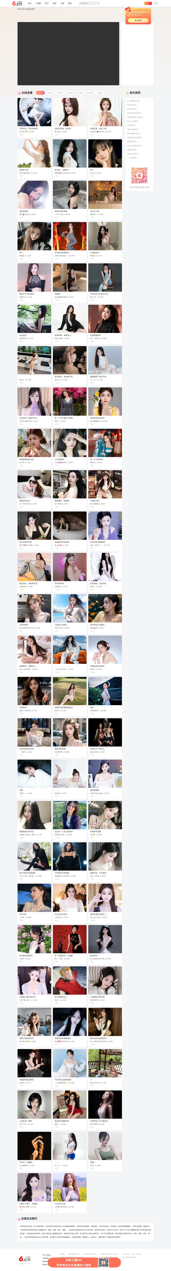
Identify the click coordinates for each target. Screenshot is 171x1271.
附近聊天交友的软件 (134, 113)
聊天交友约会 (132, 105)
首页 (29, 4)
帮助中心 (45, 1264)
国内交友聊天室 (132, 154)
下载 (62, 3)
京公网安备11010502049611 (109, 1257)
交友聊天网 (131, 125)
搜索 (98, 3)
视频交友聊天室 (132, 129)
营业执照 (62, 1254)
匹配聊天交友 (132, 141)
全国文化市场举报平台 (90, 1260)
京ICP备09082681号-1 (90, 1254)
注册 (156, 3)
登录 (148, 3)
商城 (54, 4)
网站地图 (45, 1261)
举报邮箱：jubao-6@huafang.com (111, 1260)
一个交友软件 (132, 158)
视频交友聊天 (132, 150)
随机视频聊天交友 (133, 133)
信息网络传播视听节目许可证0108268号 (71, 1257)
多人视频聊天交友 (133, 101)
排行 (47, 3)
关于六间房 (46, 1255)
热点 (23, 9)
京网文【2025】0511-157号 (109, 1254)
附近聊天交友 (132, 109)
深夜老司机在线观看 (134, 137)
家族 (70, 4)
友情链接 (45, 1258)
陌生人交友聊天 (132, 121)
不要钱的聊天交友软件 (135, 117)
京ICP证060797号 (73, 1254)
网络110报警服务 (64, 1260)
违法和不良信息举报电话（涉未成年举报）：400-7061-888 (77, 1263)
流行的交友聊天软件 (134, 146)
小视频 (38, 4)
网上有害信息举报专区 (129, 1257)
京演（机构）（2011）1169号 (132, 1254)
